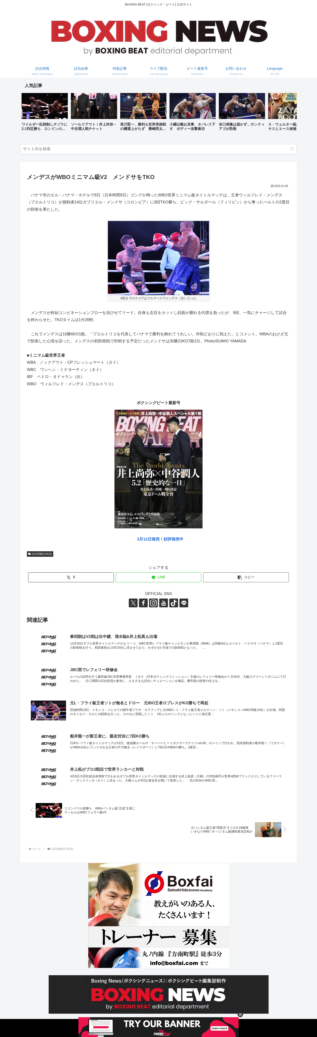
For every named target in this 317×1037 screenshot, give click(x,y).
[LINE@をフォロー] (183, 603)
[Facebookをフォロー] (143, 603)
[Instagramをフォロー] (153, 603)
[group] (44, 113)
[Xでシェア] (71, 577)
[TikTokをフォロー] (173, 603)
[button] (288, 113)
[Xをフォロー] (133, 603)
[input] (158, 149)
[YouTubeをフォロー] (163, 603)
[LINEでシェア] (158, 577)
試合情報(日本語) (40, 553)
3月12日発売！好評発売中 (160, 539)
